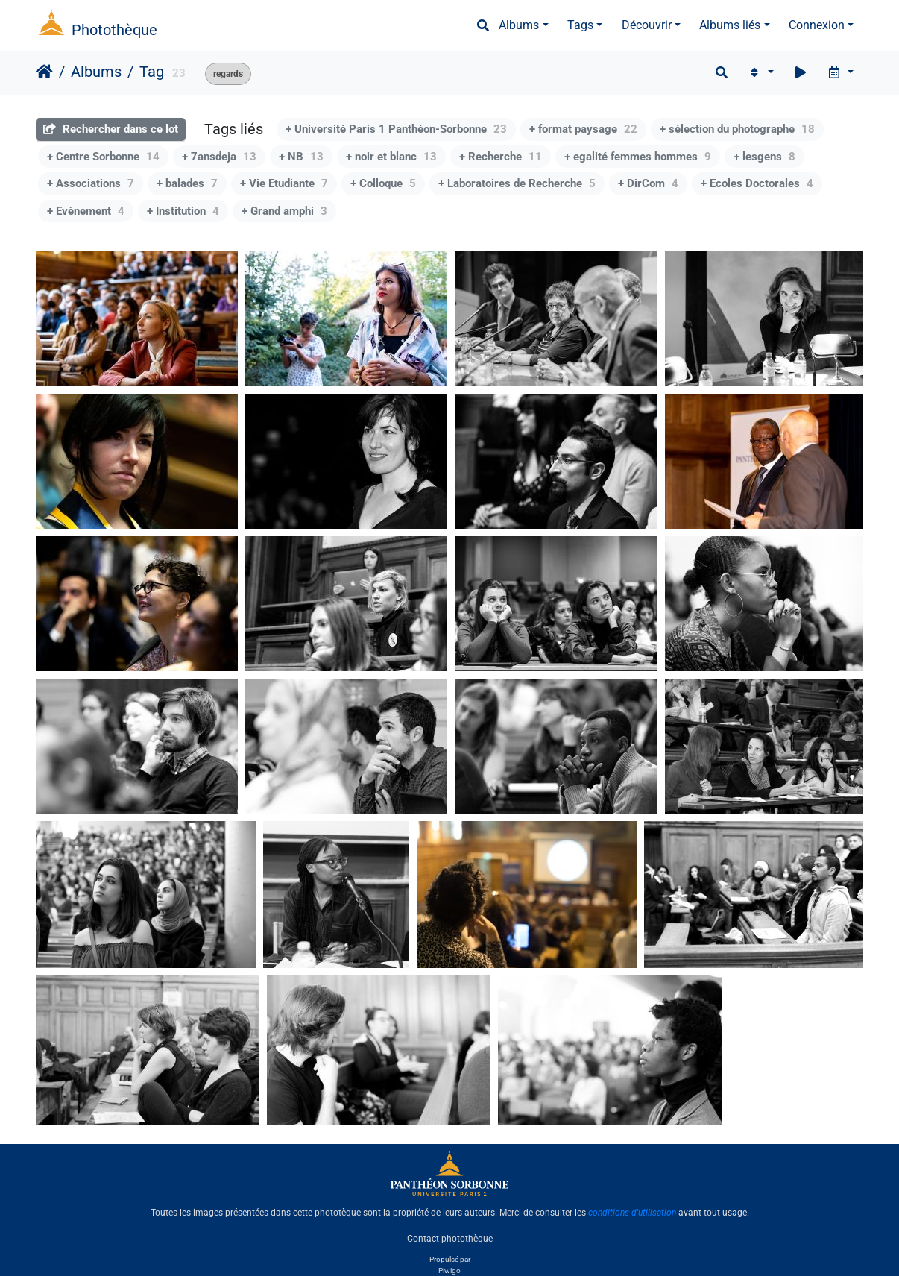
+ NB (301, 156)
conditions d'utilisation (632, 1212)
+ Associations (90, 183)
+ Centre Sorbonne (103, 156)
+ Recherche (500, 156)
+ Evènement (85, 211)
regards (228, 74)
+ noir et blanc (391, 156)
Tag (151, 72)
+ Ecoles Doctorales (757, 183)
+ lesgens (764, 156)
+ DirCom (648, 183)
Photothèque (114, 30)
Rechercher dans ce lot (110, 129)
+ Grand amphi (284, 211)
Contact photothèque (450, 1238)
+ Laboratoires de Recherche (517, 183)
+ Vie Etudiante (284, 183)
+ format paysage (583, 129)
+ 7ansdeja (219, 156)
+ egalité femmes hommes (637, 156)
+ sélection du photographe (737, 129)
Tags (580, 25)
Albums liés (729, 25)
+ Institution (183, 211)
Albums (519, 25)
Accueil (44, 71)
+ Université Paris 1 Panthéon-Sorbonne (396, 129)
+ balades (187, 183)
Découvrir (647, 25)
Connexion (817, 25)
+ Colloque (383, 183)
